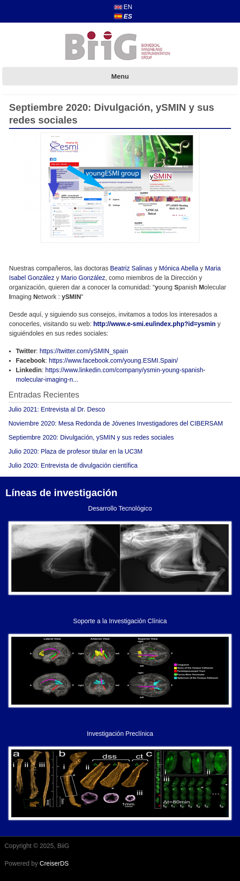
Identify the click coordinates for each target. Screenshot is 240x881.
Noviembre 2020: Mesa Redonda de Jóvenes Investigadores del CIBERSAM (116, 423)
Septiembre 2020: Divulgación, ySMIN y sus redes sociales (91, 437)
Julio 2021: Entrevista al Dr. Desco (57, 409)
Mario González (83, 277)
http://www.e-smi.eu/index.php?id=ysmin (154, 323)
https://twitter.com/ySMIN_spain (84, 351)
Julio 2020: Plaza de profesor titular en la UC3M (76, 451)
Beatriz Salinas (131, 268)
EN (123, 6)
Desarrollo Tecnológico (120, 508)
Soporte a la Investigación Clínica (120, 621)
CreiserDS (54, 863)
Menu (120, 76)
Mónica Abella (178, 268)
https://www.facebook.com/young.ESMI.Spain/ (113, 360)
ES (123, 16)
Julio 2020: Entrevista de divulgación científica (73, 465)
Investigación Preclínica (120, 733)
